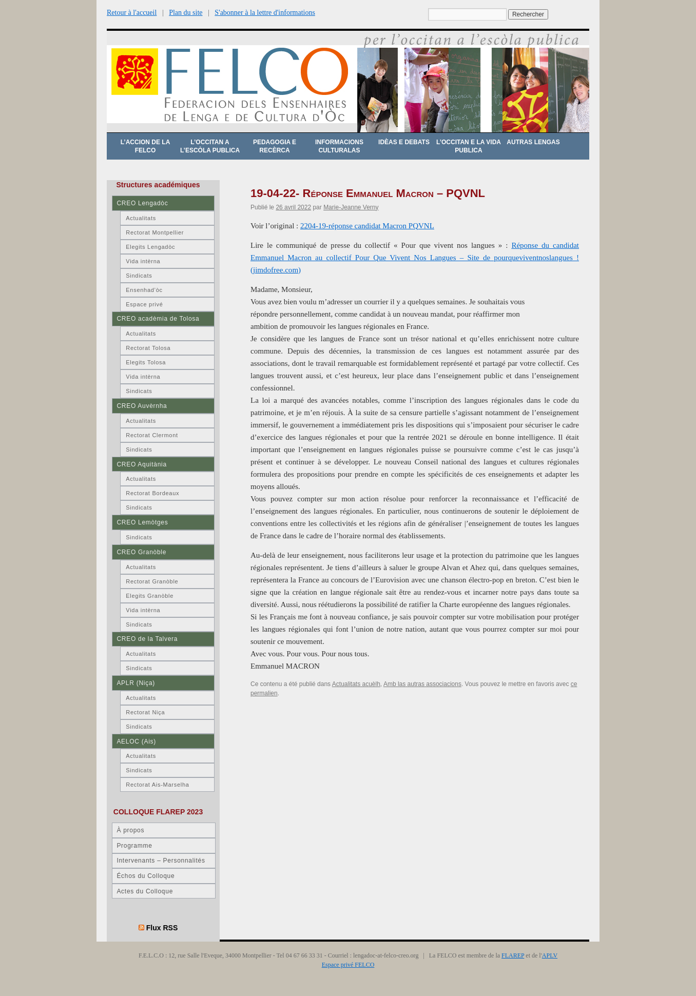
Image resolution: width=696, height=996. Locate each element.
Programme (134, 845)
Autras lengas (533, 142)
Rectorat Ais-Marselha (157, 785)
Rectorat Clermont (152, 435)
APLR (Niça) (136, 683)
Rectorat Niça (145, 712)
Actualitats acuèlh (356, 684)
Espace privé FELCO (348, 964)
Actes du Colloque (145, 891)
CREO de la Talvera (147, 638)
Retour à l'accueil (132, 12)
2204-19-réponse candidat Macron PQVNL (367, 226)
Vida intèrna (143, 261)
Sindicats (139, 275)
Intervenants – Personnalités (161, 860)
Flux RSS (162, 928)
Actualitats (141, 218)
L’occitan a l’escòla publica (210, 146)
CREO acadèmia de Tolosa (158, 318)
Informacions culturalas (339, 146)
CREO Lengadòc (142, 203)
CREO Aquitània (141, 464)
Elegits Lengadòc (150, 247)
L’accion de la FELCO (145, 146)
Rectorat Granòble (152, 581)
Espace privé (144, 304)
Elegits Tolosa (146, 362)
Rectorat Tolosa (148, 348)
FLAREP (512, 955)
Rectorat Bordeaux (152, 493)
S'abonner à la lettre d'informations (265, 12)
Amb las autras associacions (422, 684)
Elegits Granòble (149, 596)
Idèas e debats (404, 142)
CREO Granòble (141, 552)
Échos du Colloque (146, 876)
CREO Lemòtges (142, 522)
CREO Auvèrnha (142, 405)
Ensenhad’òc (144, 290)
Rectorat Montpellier (155, 232)
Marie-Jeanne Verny (350, 207)
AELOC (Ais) (136, 741)
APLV (549, 955)
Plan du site (185, 12)
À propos (130, 830)
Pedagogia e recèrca (274, 146)
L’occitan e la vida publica (468, 146)
